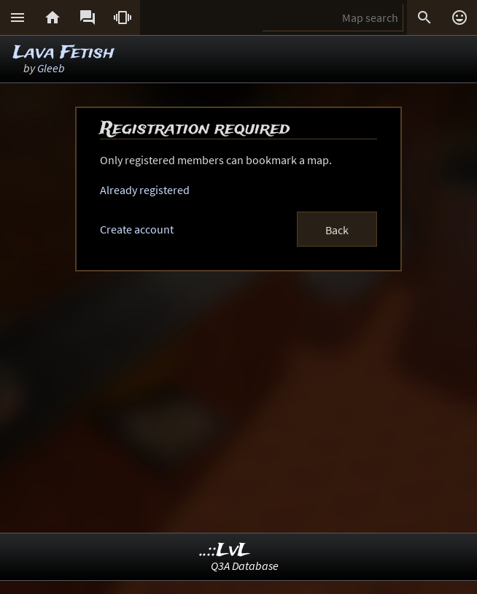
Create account (137, 229)
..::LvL (225, 550)
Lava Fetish (64, 53)
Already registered (145, 189)
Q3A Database (245, 565)
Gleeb (51, 68)
